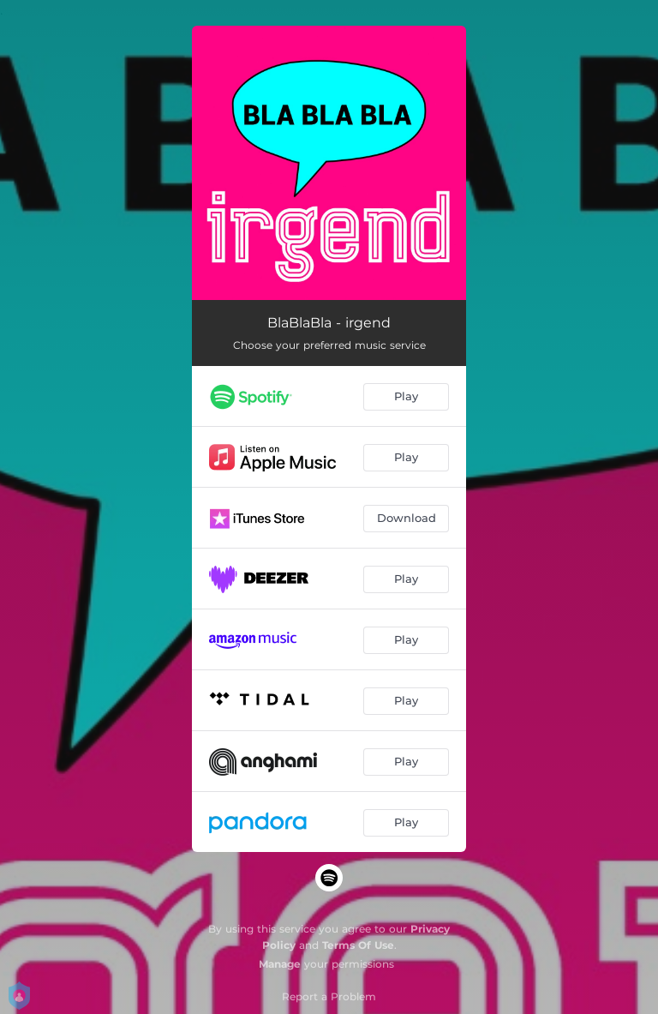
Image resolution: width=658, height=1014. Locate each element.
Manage (280, 963)
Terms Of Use (358, 945)
